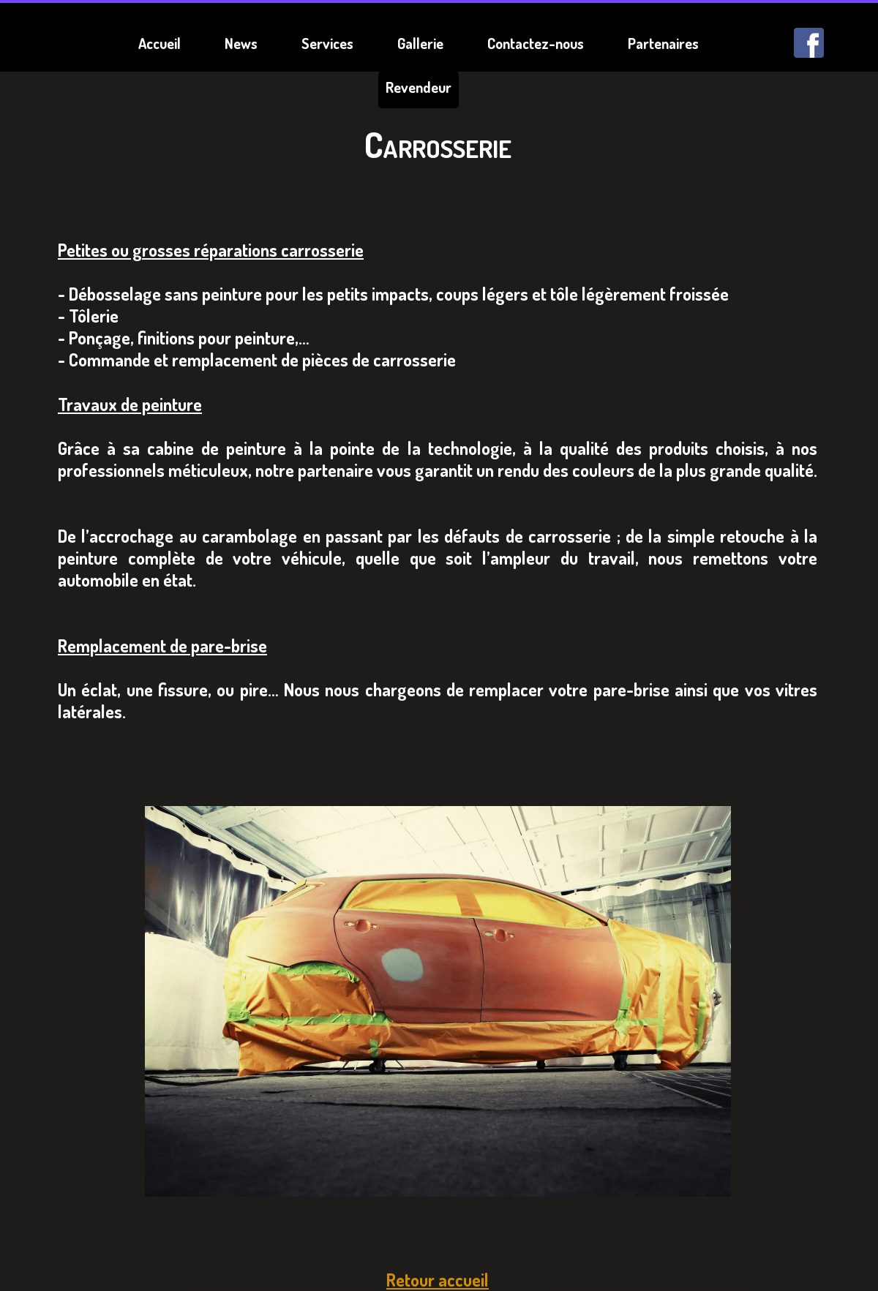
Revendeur (418, 87)
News (241, 43)
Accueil (159, 43)
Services (327, 43)
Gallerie (420, 43)
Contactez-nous (535, 43)
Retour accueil (437, 1279)
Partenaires (663, 43)
